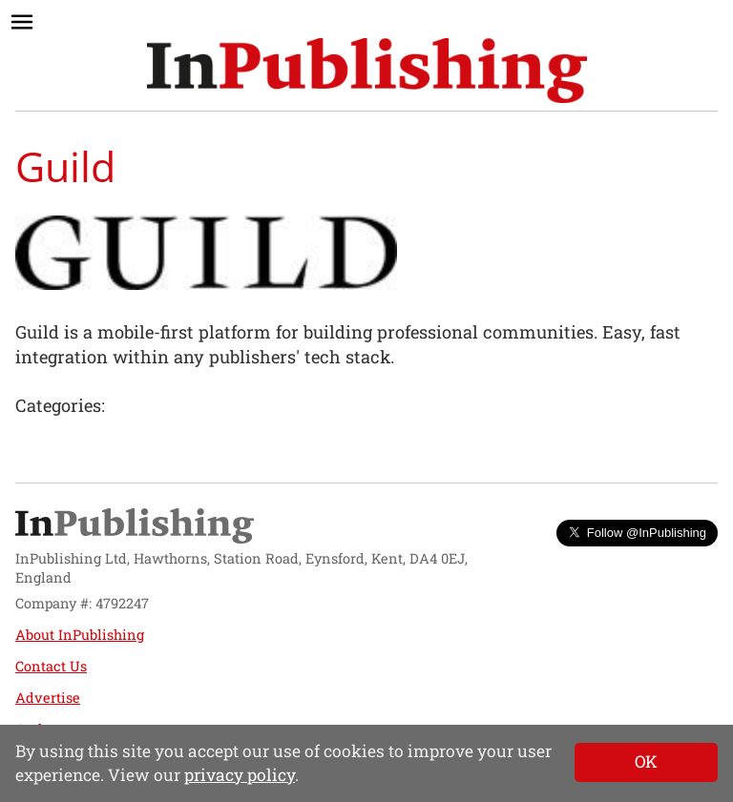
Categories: (60, 405)
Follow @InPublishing (637, 532)
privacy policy (239, 775)
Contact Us (51, 666)
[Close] (646, 762)
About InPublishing (79, 635)
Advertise (47, 698)
